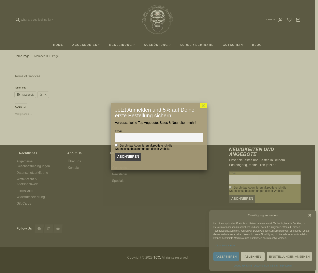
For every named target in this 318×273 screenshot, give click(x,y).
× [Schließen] (203, 105)
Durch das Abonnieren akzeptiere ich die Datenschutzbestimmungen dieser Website (143, 147)
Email (118, 131)
